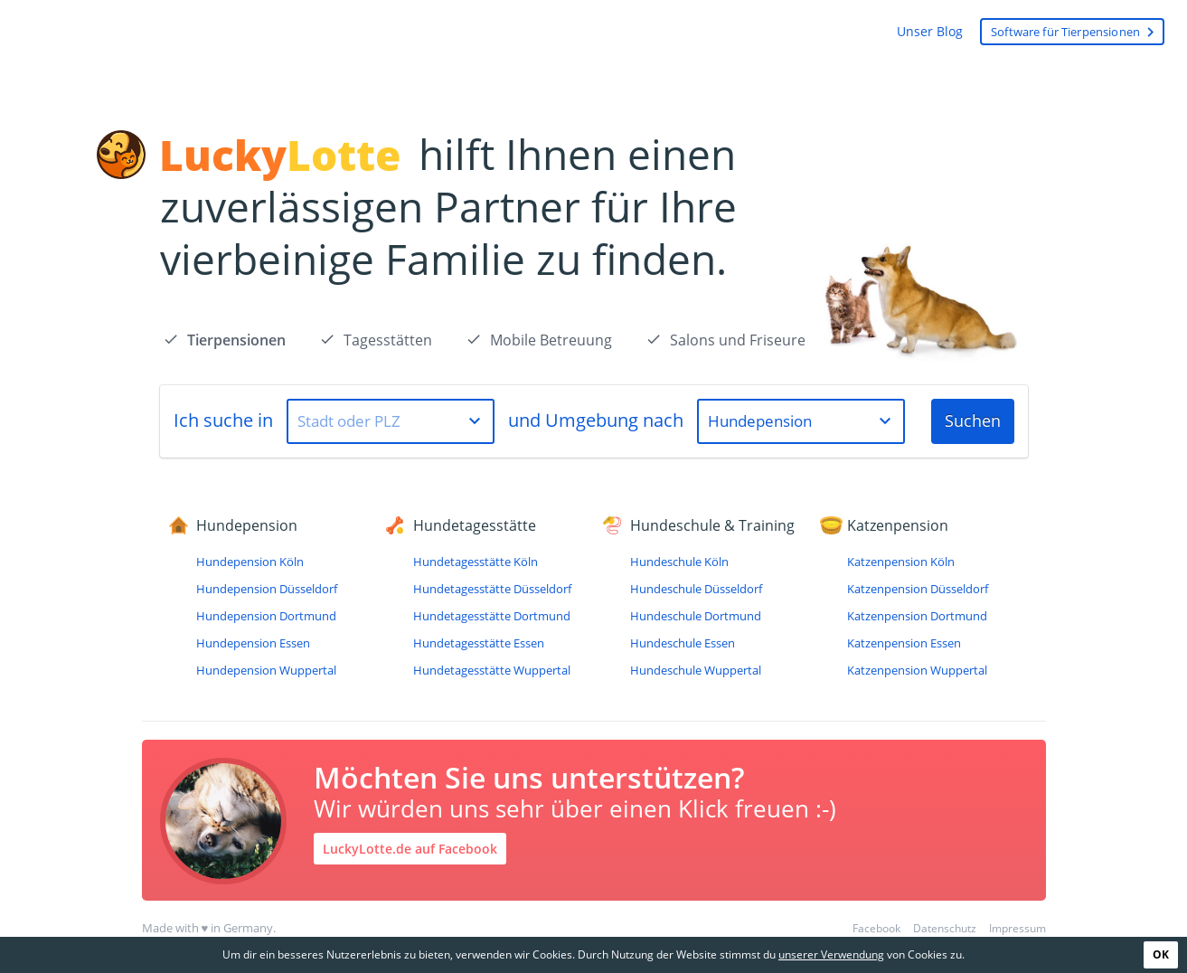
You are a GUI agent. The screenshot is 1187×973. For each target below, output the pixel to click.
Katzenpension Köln (901, 561)
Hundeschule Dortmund (695, 616)
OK (1161, 954)
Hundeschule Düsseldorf (696, 589)
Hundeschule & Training (712, 525)
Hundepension (246, 525)
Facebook (876, 928)
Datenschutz (944, 928)
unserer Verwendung (831, 954)
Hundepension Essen (253, 643)
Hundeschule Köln (679, 561)
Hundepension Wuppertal (266, 670)
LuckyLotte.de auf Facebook (410, 848)
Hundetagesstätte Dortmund (491, 616)
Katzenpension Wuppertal (917, 670)
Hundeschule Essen (682, 643)
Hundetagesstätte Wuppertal (491, 670)
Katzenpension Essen (904, 643)
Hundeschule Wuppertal (695, 670)
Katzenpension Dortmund (917, 616)
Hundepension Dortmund (266, 616)
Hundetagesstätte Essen (478, 643)
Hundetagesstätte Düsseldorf (492, 589)
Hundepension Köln (250, 561)
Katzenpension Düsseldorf (917, 589)
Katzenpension (897, 525)
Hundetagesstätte (474, 525)
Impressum (1017, 928)
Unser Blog (930, 31)
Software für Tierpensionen (1075, 32)
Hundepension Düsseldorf (266, 589)
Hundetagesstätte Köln (475, 561)
